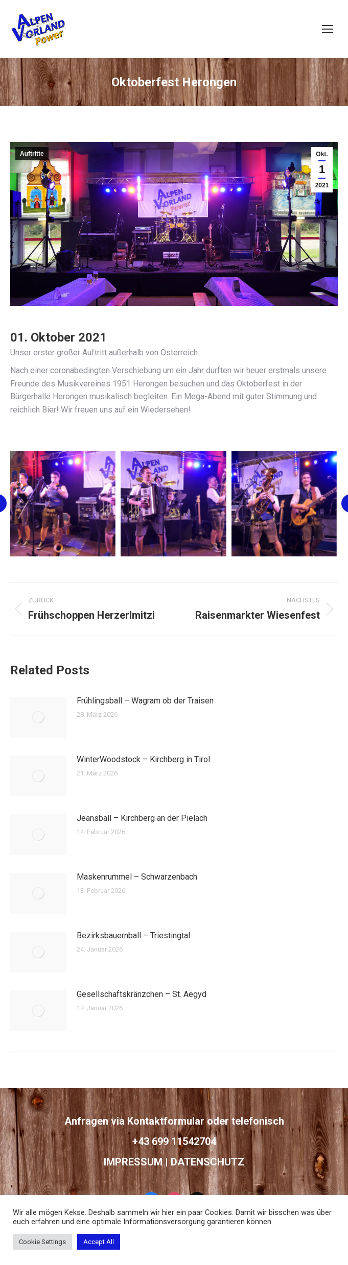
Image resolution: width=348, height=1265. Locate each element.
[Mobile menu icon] (327, 29)
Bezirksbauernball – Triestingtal (133, 935)
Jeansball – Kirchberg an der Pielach (142, 818)
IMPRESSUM (133, 1162)
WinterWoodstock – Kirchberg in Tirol (143, 759)
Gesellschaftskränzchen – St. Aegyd (141, 994)
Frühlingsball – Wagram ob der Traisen (145, 701)
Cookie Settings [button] (42, 1242)
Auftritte (32, 153)
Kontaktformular (165, 1121)
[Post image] (38, 717)
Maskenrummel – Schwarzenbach (137, 877)
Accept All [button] (98, 1242)
